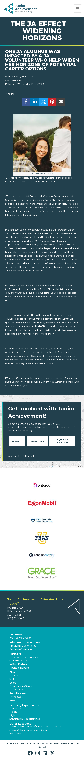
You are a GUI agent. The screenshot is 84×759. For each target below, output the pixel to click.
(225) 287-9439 (16, 618)
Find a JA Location (19, 733)
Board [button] (12, 682)
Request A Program (62, 441)
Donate (17, 441)
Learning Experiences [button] (24, 705)
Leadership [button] (15, 675)
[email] (60, 102)
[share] (26, 102)
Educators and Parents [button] (24, 642)
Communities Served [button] (21, 686)
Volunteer (37, 441)
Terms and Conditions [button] (16, 743)
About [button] (13, 672)
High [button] (12, 715)
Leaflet (51, 467)
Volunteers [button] (16, 634)
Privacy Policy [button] (37, 743)
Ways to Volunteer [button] (20, 637)
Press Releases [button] (17, 693)
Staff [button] (12, 679)
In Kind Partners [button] (18, 664)
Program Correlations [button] (21, 649)
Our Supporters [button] (18, 660)
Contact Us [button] (14, 615)
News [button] (12, 700)
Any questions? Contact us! (22, 456)
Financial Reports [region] (19, 667)
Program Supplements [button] (22, 645)
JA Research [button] (16, 689)
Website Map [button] (67, 743)
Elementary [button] (16, 708)
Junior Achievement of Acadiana (28, 730)
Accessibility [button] (52, 743)
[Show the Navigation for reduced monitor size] (78, 8)
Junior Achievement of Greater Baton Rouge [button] (35, 726)
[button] (31, 753)
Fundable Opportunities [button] (23, 657)
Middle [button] (13, 711)
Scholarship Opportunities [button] (24, 718)
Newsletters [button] (16, 696)
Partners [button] (15, 654)
